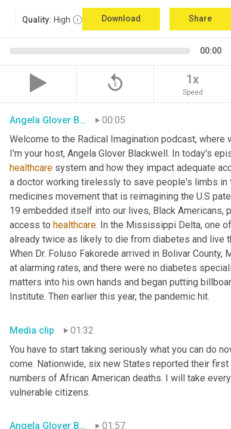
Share (200, 18)
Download (121, 18)
